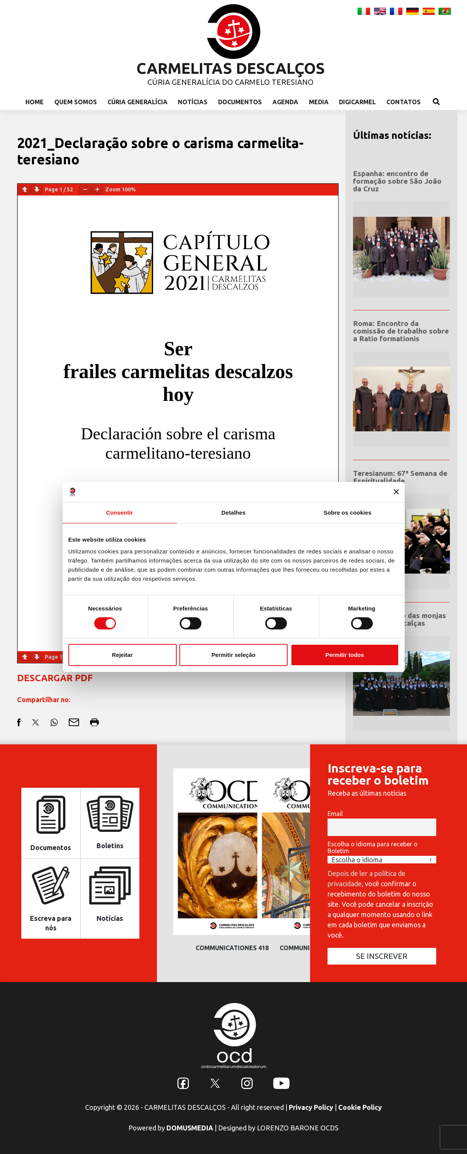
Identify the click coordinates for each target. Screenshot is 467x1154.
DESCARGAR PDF (55, 678)
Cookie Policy (360, 1107)
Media (319, 102)
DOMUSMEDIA (189, 1128)
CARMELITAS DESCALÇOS (230, 68)
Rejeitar (122, 655)
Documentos (240, 102)
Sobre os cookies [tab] (348, 512)
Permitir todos (344, 655)
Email (335, 813)
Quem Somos (75, 102)
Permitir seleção (234, 655)
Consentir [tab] (119, 512)
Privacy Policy (311, 1107)
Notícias (192, 102)
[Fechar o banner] (396, 491)
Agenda (285, 102)
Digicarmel (357, 102)
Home (34, 102)
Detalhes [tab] (233, 512)
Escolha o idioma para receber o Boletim (373, 847)
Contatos (403, 102)
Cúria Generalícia (138, 102)
